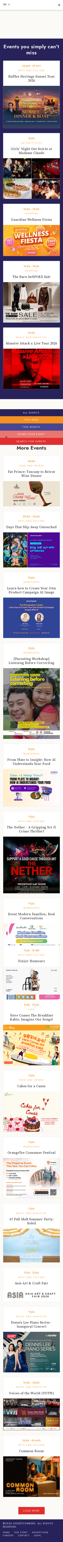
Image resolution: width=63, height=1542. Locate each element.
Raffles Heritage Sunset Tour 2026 (31, 78)
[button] (59, 5)
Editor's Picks (31, 142)
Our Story (21, 1532)
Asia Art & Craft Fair (31, 1283)
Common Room (31, 1451)
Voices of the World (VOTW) (31, 1393)
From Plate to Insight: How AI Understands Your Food (31, 761)
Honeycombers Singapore (31, 4)
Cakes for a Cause (31, 1086)
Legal (37, 1535)
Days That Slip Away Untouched (31, 527)
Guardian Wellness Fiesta (31, 219)
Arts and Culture (31, 70)
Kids (31, 1009)
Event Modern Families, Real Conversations (31, 916)
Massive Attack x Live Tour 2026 (31, 343)
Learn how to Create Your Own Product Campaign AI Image (31, 590)
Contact (24, 1535)
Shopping (31, 213)
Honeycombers (24, 1523)
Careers (8, 1535)
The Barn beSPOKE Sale (31, 276)
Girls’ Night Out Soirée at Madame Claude (31, 151)
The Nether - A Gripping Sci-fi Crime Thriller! (31, 829)
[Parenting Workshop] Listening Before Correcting (31, 660)
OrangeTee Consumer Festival (32, 1152)
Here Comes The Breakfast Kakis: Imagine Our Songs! (31, 1017)
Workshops (31, 582)
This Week (31, 419)
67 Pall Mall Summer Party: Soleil (32, 1221)
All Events (31, 412)
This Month (31, 427)
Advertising (40, 1532)
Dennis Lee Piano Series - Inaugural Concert (31, 1324)
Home (6, 1532)
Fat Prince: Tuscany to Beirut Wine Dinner (31, 473)
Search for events (31, 441)
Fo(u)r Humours (31, 961)
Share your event (31, 434)
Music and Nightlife (31, 337)
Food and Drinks (31, 465)
